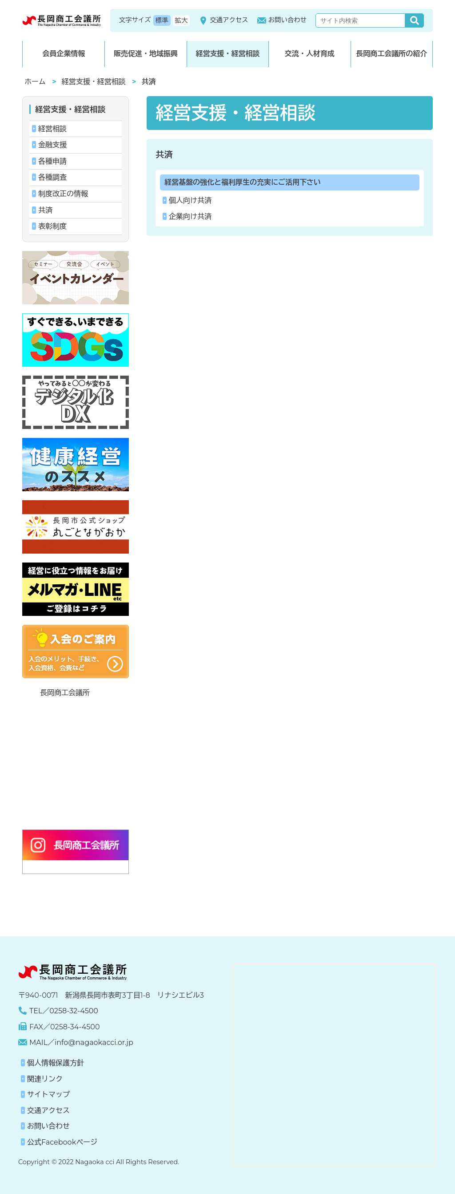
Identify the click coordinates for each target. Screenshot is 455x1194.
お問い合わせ (282, 20)
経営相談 (52, 129)
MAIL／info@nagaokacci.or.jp (81, 1042)
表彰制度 (52, 226)
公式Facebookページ (62, 1142)
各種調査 (52, 177)
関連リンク (45, 1079)
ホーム (35, 81)
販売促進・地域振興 (146, 53)
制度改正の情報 (63, 194)
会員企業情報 (63, 53)
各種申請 (52, 161)
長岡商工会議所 (65, 692)
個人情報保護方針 (55, 1063)
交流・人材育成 (310, 53)
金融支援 (52, 145)
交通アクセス (223, 20)
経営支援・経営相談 (227, 53)
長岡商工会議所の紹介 (391, 53)
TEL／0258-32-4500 (63, 1011)
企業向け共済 (190, 216)
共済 (164, 154)
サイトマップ (48, 1094)
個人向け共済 (190, 200)
